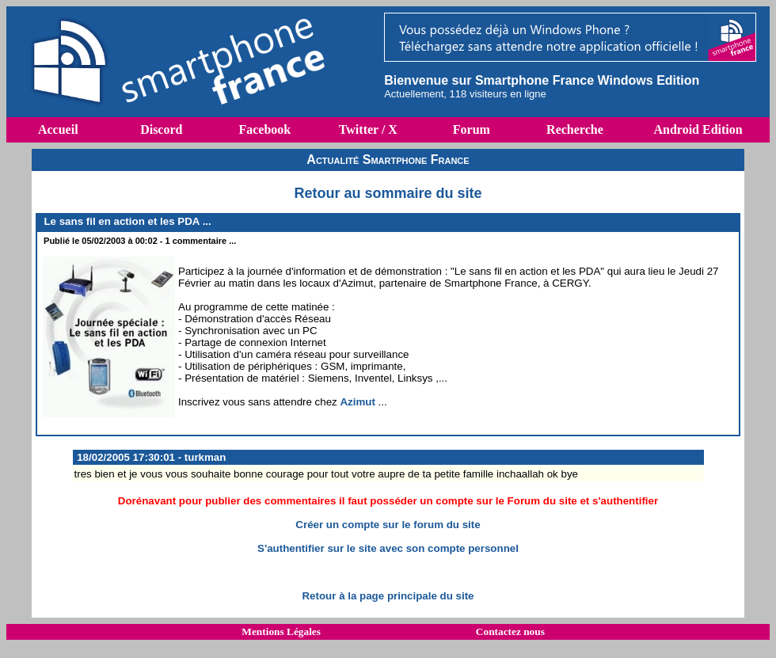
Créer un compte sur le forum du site (387, 525)
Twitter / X (368, 129)
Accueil (58, 129)
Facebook (264, 129)
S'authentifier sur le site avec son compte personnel (388, 548)
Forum (471, 129)
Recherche (574, 129)
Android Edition (697, 129)
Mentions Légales (281, 631)
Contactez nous (510, 631)
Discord (161, 129)
